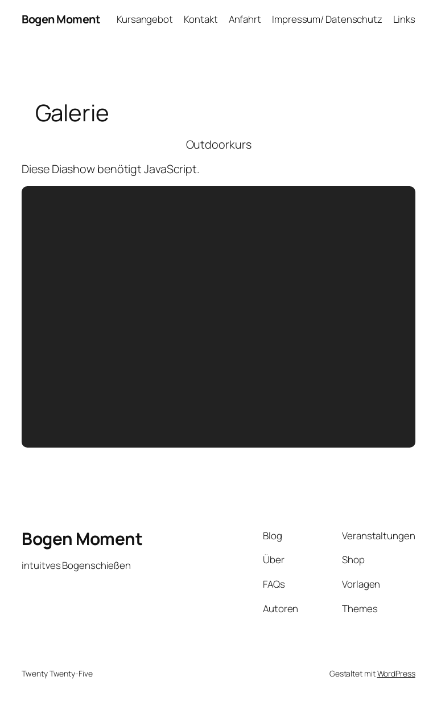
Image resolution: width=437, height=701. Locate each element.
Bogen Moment (61, 19)
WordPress (396, 673)
